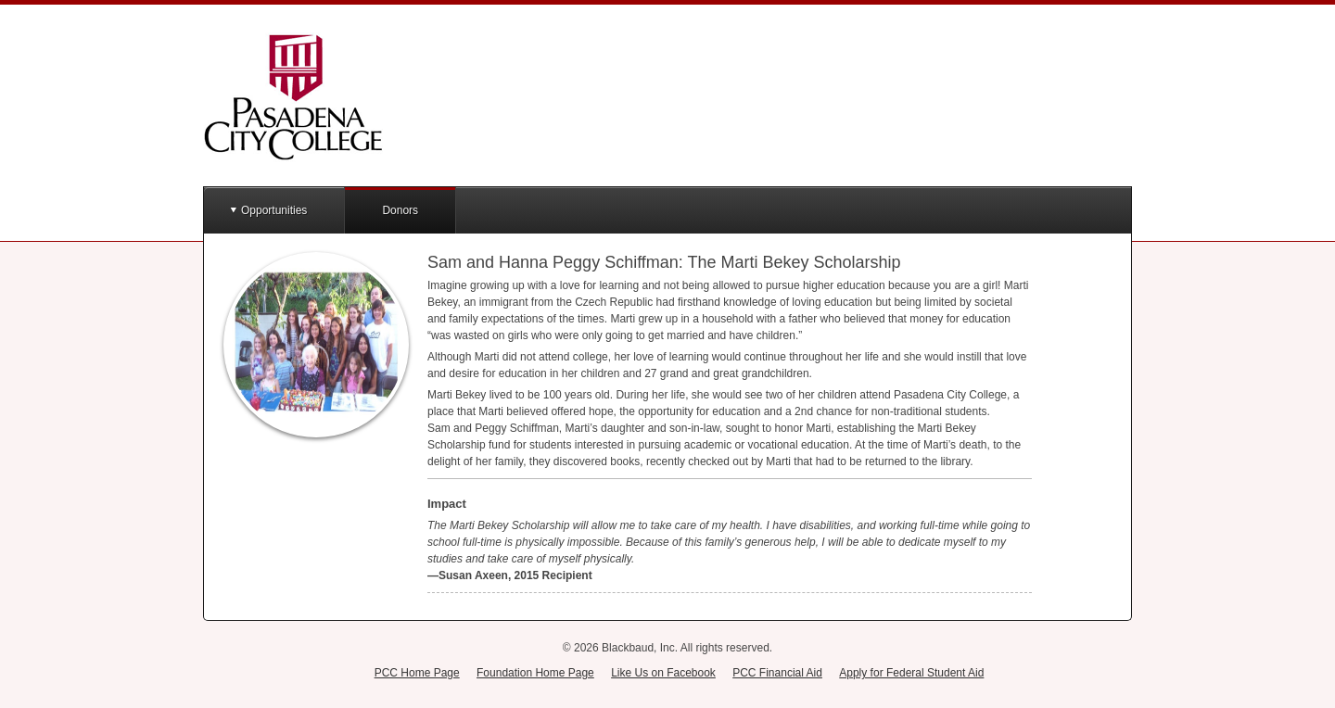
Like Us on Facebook (663, 672)
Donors (400, 210)
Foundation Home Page (535, 672)
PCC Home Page (417, 672)
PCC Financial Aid (777, 672)
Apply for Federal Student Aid (911, 672)
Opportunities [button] (274, 210)
